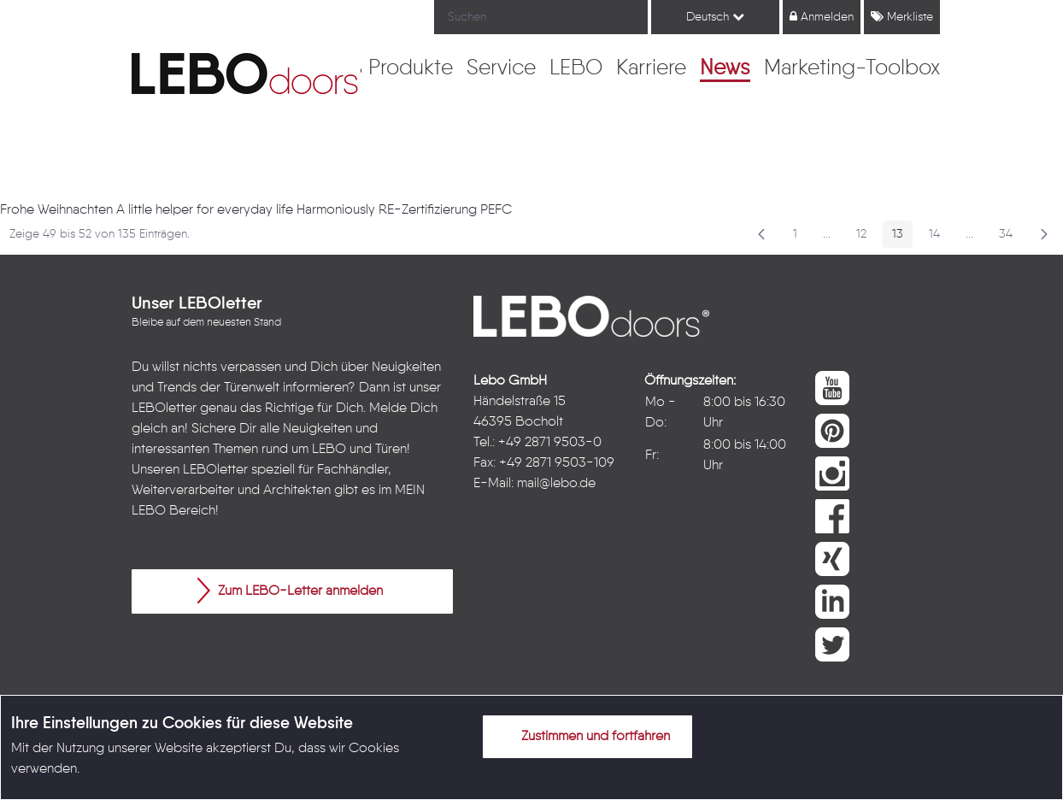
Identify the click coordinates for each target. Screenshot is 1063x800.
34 (1010, 237)
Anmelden (822, 16)
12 (866, 237)
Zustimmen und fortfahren (585, 736)
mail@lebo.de (556, 484)
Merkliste (902, 16)
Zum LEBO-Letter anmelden (290, 590)
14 (939, 237)
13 (902, 237)
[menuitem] (410, 69)
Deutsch (715, 16)
